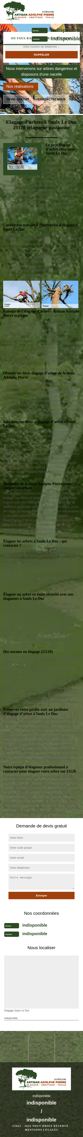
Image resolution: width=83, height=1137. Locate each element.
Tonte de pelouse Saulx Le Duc (14, 1049)
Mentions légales (41, 1129)
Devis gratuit (18, 99)
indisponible (66, 30)
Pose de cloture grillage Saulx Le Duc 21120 (41, 1055)
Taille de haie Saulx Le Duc (65, 1053)
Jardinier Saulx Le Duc (39, 1044)
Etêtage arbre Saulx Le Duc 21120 (65, 1042)
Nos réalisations (19, 86)
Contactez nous (52, 99)
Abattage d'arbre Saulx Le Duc (14, 1040)
